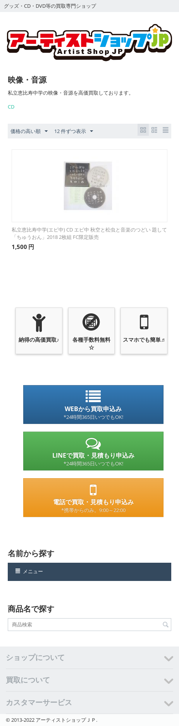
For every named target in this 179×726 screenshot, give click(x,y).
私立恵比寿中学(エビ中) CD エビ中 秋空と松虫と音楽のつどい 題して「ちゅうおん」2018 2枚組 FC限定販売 (89, 233)
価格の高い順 (29, 131)
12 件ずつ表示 (73, 131)
